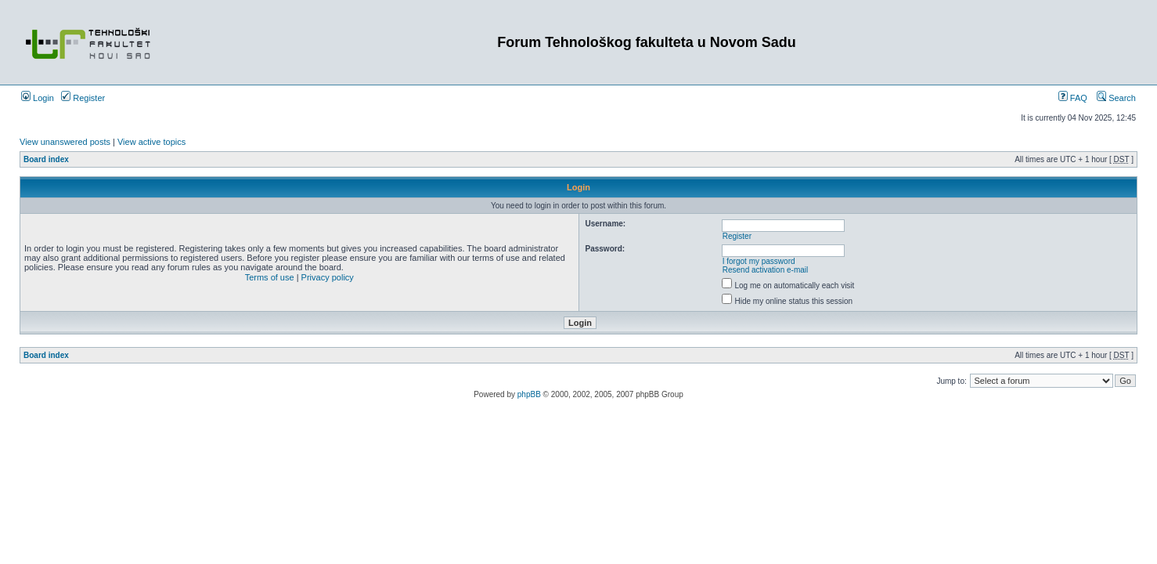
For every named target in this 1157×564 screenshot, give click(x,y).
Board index (46, 159)
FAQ (1072, 98)
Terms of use (269, 277)
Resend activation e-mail (766, 270)
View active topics (151, 141)
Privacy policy (327, 277)
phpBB (529, 394)
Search (1116, 98)
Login (37, 98)
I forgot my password (759, 261)
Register (83, 98)
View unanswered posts (65, 141)
